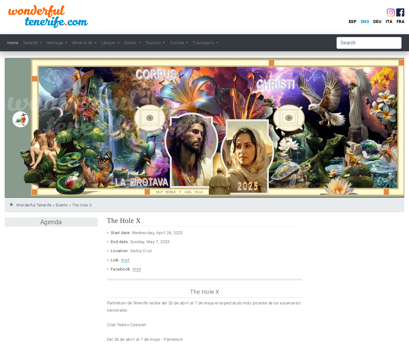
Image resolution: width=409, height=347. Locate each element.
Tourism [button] (154, 42)
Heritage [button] (55, 42)
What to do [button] (83, 42)
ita (389, 21)
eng (365, 21)
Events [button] (131, 42)
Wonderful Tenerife (33, 205)
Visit (125, 260)
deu (377, 21)
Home (12, 42)
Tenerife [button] (31, 42)
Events (62, 205)
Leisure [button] (108, 42)
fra (401, 21)
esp (353, 21)
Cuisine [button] (177, 42)
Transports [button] (204, 42)
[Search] (369, 43)
